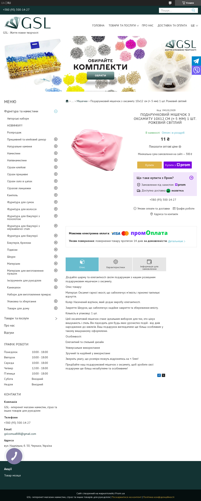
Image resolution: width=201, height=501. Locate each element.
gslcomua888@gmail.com (20, 434)
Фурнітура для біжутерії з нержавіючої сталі (23, 227)
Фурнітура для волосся (22, 209)
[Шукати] (193, 10)
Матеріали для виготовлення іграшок (25, 272)
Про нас (147, 25)
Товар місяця (12, 475)
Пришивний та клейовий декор (26, 139)
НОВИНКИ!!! (14, 125)
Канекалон (14, 287)
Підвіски (12, 250)
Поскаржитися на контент (126, 497)
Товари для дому (18, 308)
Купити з (177, 165)
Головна (98, 25)
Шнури (11, 256)
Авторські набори (18, 118)
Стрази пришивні (17, 174)
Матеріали (13, 263)
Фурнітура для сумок (20, 202)
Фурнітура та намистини (21, 111)
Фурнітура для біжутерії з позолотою (23, 217)
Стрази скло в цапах (19, 181)
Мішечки (82, 101)
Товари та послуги (122, 25)
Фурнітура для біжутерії (22, 236)
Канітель (12, 195)
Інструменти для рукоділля (24, 280)
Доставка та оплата (172, 25)
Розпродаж (14, 132)
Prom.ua (120, 493)
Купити (149, 165)
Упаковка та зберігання (21, 301)
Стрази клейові (16, 167)
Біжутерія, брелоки (19, 243)
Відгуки (9, 333)
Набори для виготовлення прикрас (29, 294)
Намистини (13, 153)
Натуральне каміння (19, 146)
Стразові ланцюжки (19, 188)
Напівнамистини (17, 160)
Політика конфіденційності (158, 497)
